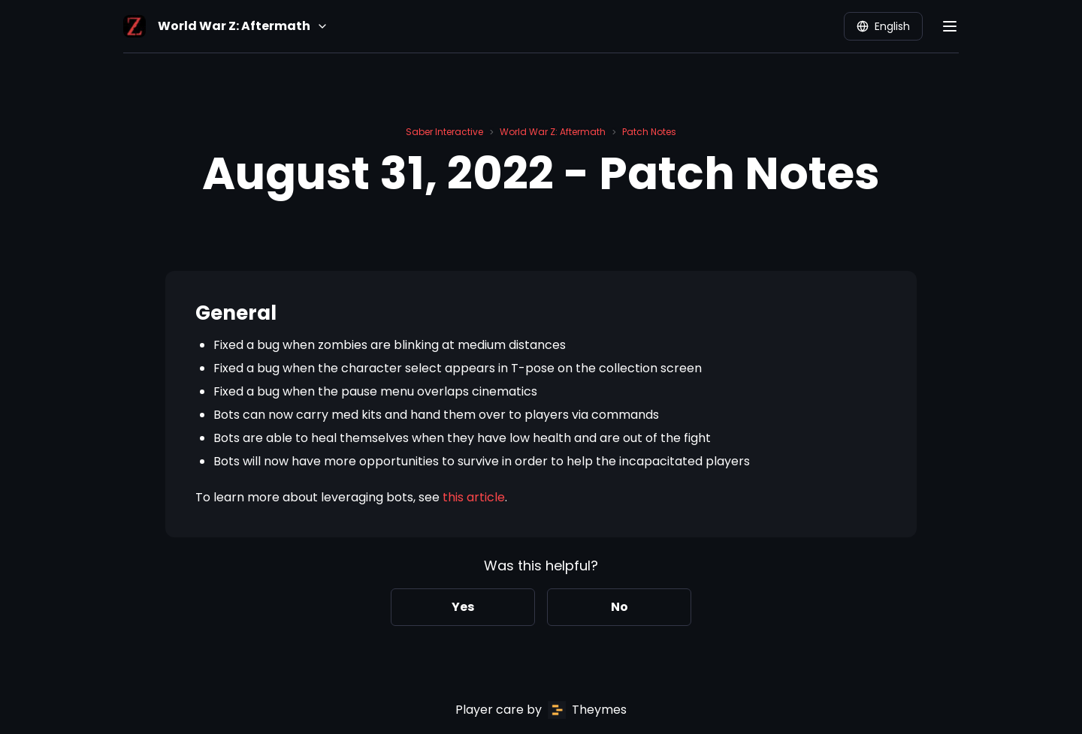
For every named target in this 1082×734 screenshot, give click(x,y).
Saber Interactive (444, 131)
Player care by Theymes (541, 710)
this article (474, 497)
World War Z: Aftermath (553, 131)
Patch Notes (649, 131)
